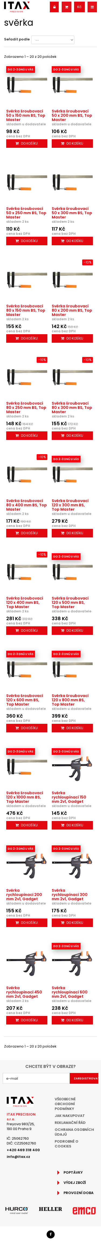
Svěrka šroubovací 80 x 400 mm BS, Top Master (26, 505)
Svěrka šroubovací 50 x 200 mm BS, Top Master (72, 115)
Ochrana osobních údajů (74, 1132)
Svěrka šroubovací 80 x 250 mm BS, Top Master (26, 407)
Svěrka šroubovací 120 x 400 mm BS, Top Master (24, 602)
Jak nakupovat (70, 1115)
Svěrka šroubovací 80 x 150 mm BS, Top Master (25, 310)
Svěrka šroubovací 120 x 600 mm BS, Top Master (24, 700)
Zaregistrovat (86, 1078)
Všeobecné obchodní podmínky (65, 1104)
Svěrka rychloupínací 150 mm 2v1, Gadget (69, 797)
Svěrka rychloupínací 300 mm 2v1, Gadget (70, 894)
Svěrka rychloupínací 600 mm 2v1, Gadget (70, 992)
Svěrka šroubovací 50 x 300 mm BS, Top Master (72, 212)
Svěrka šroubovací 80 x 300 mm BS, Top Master (72, 407)
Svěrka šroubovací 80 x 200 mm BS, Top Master (72, 310)
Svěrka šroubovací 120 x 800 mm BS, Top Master (70, 700)
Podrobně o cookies (66, 1144)
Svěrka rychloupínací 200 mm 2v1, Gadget (24, 894)
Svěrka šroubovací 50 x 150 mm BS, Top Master (25, 115)
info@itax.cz (18, 1156)
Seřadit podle (17, 39)
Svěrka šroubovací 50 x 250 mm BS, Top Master (26, 212)
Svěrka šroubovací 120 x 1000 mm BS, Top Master (24, 797)
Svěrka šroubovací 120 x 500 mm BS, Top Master (70, 602)
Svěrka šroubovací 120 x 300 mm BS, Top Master (70, 505)
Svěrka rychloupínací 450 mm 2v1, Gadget (24, 992)
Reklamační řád (70, 1122)
